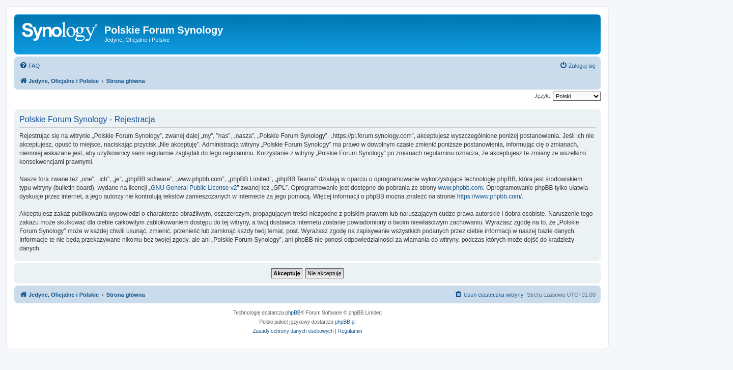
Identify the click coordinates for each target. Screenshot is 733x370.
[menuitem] (29, 66)
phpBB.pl (345, 322)
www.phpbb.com (460, 187)
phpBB (293, 313)
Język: (542, 96)
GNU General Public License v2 (194, 187)
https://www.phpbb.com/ (489, 196)
